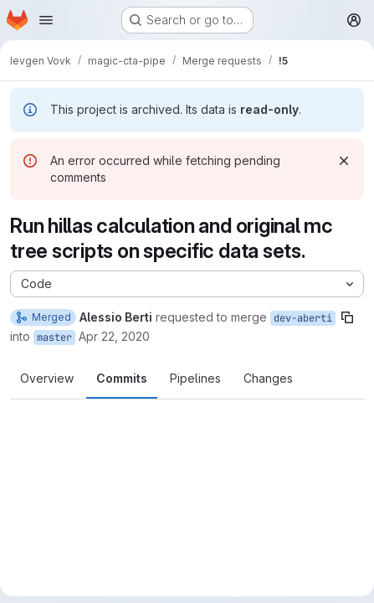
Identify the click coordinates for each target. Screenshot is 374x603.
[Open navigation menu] (46, 20)
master (54, 337)
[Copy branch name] (347, 317)
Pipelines (195, 378)
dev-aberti (303, 318)
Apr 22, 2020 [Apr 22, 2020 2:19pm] (114, 336)
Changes (268, 378)
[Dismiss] (344, 161)
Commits (121, 378)
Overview (47, 378)
